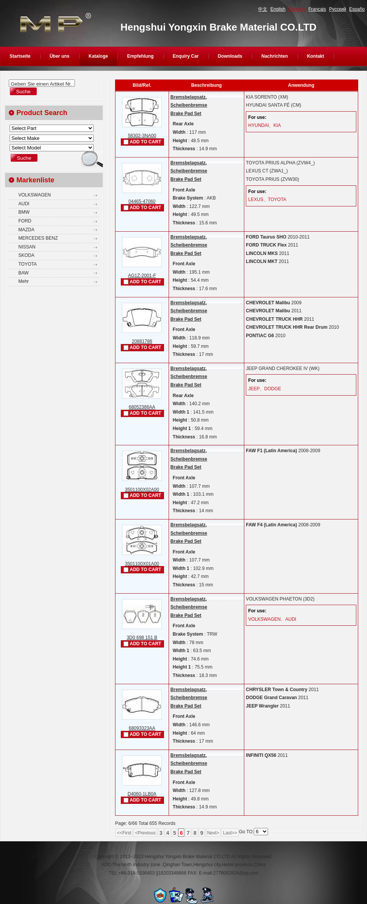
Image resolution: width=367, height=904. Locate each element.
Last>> (230, 833)
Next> (213, 833)
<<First (124, 833)
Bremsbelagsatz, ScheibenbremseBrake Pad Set (189, 105)
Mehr (23, 281)
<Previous (145, 833)
